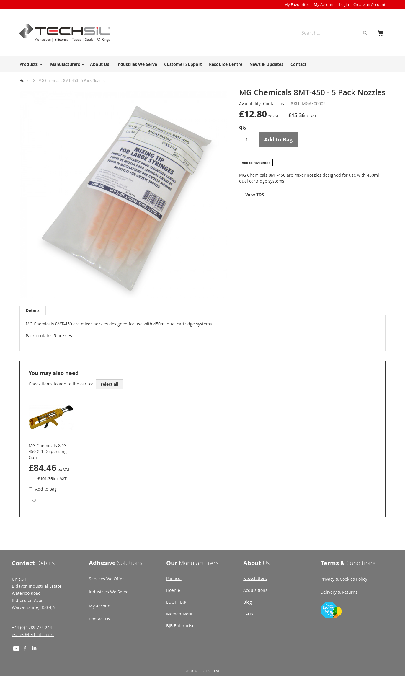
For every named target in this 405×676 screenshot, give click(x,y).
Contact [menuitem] (298, 64)
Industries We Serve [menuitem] (136, 64)
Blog (247, 602)
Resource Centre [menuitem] (225, 64)
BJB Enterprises (181, 625)
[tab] (32, 310)
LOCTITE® (176, 602)
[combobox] (334, 32)
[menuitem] (30, 64)
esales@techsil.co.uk (33, 634)
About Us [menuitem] (99, 64)
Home (24, 80)
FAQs (248, 614)
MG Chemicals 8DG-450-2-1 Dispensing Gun (48, 451)
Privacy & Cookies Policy (344, 579)
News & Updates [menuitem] (266, 64)
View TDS (254, 194)
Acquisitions (255, 590)
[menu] (202, 64)
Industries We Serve (108, 591)
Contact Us (99, 619)
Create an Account (369, 4)
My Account (324, 4)
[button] (34, 500)
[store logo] (64, 33)
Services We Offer (106, 578)
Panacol (174, 578)
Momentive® (179, 614)
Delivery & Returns (339, 592)
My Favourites (296, 4)
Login (344, 4)
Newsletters (255, 578)
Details (33, 310)
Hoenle (173, 590)
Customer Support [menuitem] (183, 64)
